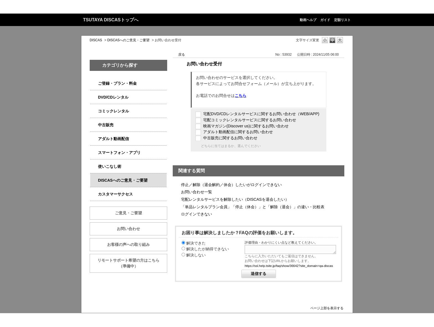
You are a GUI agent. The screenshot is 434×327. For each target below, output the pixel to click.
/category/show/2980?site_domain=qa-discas (94, 97)
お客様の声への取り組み (128, 244)
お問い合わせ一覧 (196, 192)
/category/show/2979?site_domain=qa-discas (94, 83)
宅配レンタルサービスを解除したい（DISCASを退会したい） (235, 199)
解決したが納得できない (207, 249)
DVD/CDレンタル (113, 97)
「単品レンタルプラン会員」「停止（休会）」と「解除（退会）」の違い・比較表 (252, 207)
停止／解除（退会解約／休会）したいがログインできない (231, 184)
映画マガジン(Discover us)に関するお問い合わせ (246, 126)
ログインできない (196, 214)
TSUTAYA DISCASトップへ (110, 19)
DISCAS (96, 40)
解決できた (196, 243)
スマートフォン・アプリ (119, 152)
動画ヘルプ (308, 20)
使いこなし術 (109, 166)
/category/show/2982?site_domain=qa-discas (94, 153)
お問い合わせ (128, 228)
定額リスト (342, 20)
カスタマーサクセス (115, 194)
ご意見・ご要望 (128, 213)
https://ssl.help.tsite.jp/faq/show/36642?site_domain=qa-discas (289, 265)
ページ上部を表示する (326, 308)
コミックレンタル (113, 111)
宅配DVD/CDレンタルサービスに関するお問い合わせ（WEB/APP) (261, 114)
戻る (181, 54)
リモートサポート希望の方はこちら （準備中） (132, 263)
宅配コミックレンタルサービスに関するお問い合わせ (249, 120)
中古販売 (105, 125)
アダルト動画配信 (113, 139)
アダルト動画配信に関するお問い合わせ (238, 132)
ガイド (325, 20)
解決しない (196, 255)
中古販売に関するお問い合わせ (230, 138)
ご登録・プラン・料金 (117, 83)
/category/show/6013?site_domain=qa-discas (94, 125)
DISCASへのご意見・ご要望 (128, 40)
